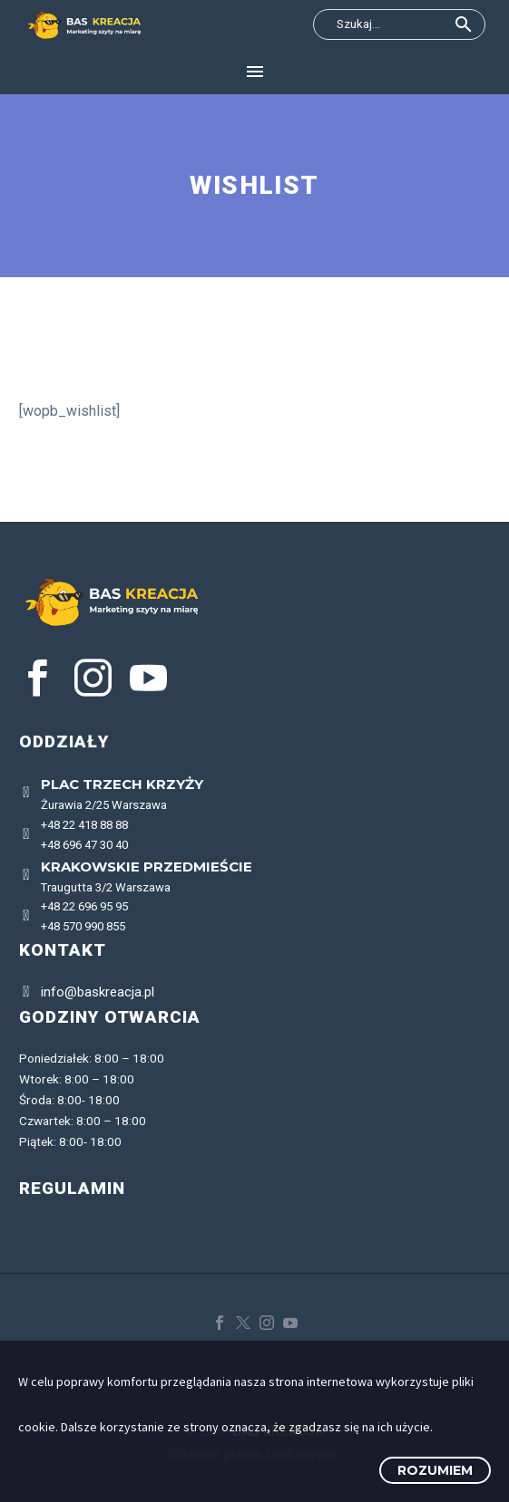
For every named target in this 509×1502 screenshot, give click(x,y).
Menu (255, 71)
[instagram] (93, 678)
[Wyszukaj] (399, 24)
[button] (464, 24)
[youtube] (148, 678)
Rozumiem (435, 1470)
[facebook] (37, 678)
